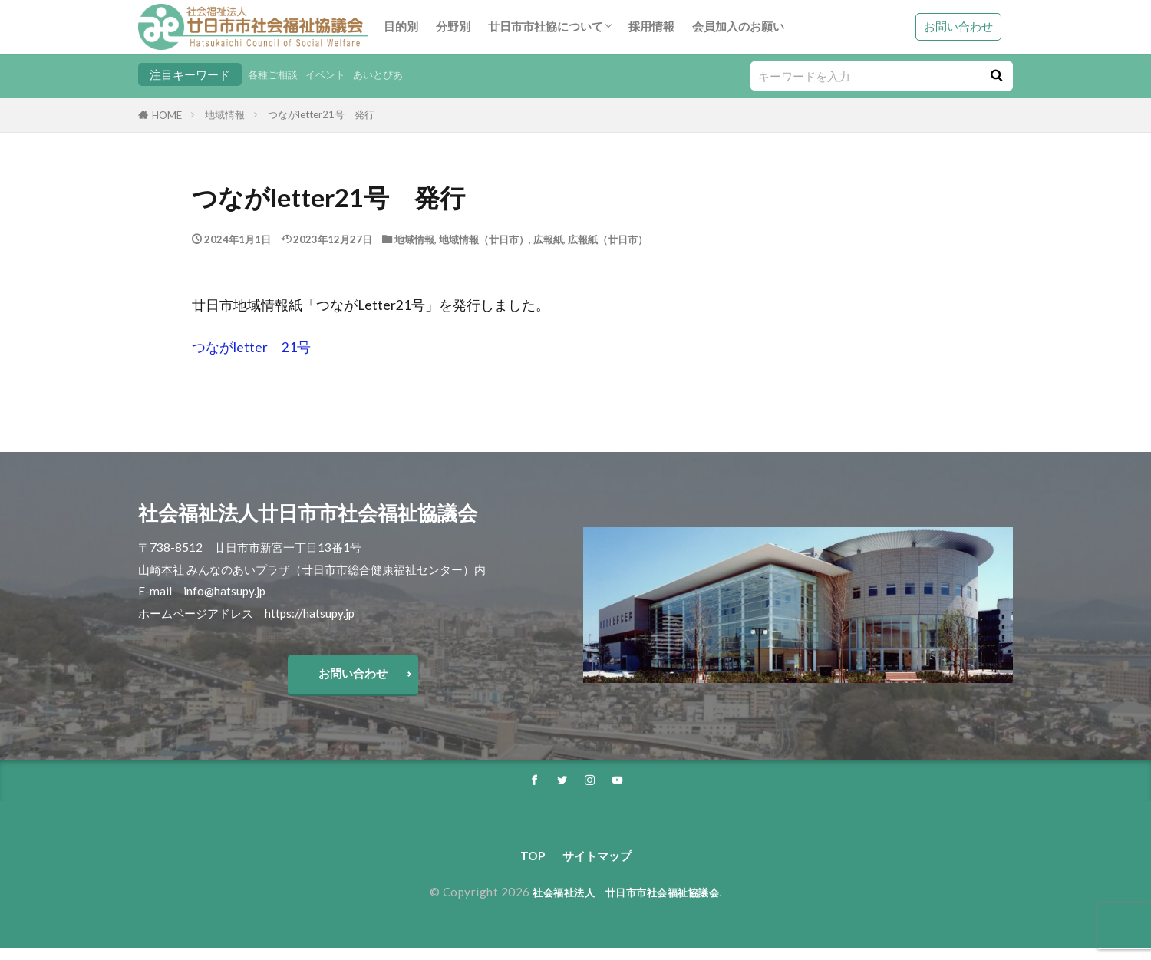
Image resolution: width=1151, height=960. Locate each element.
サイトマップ (598, 866)
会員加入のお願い (738, 26)
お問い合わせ (958, 26)
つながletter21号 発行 (321, 114)
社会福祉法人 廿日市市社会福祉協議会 (626, 903)
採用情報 (651, 26)
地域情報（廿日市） (484, 239)
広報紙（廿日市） (608, 239)
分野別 (453, 26)
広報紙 (548, 239)
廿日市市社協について (545, 26)
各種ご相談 (276, 74)
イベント (336, 74)
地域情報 (225, 114)
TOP (525, 866)
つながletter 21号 (251, 347)
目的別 (401, 26)
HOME (167, 115)
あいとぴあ (395, 74)
